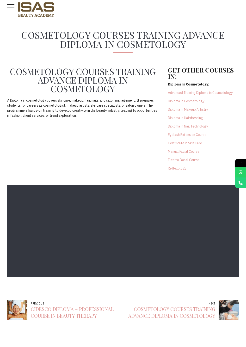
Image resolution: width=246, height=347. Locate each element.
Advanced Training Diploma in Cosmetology (200, 93)
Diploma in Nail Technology (188, 126)
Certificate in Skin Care (185, 143)
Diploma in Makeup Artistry (188, 109)
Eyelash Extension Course (187, 135)
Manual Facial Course (183, 151)
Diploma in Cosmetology (186, 101)
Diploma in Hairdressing (185, 118)
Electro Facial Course (184, 160)
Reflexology (177, 168)
